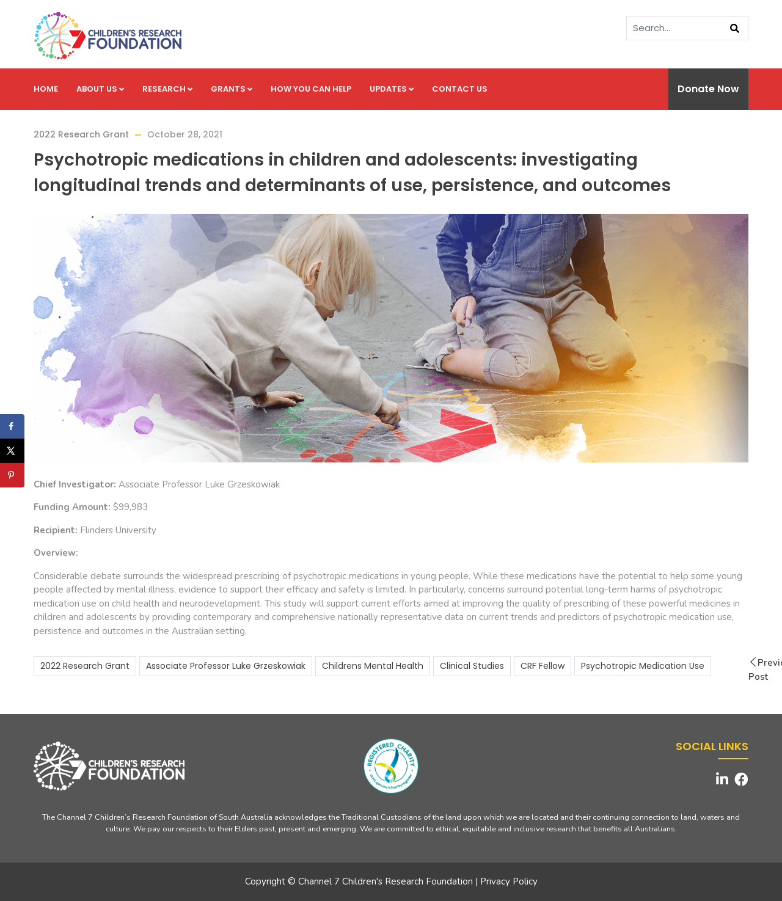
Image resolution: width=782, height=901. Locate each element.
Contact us (460, 89)
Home (46, 89)
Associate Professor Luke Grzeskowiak (225, 666)
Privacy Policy (509, 881)
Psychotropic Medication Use (642, 666)
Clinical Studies (472, 666)
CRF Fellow (543, 666)
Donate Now (708, 89)
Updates (392, 89)
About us (100, 89)
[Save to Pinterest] (12, 475)
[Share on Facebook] (12, 426)
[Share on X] (12, 451)
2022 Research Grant (81, 134)
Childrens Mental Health (372, 666)
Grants (231, 89)
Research (167, 89)
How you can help (311, 89)
